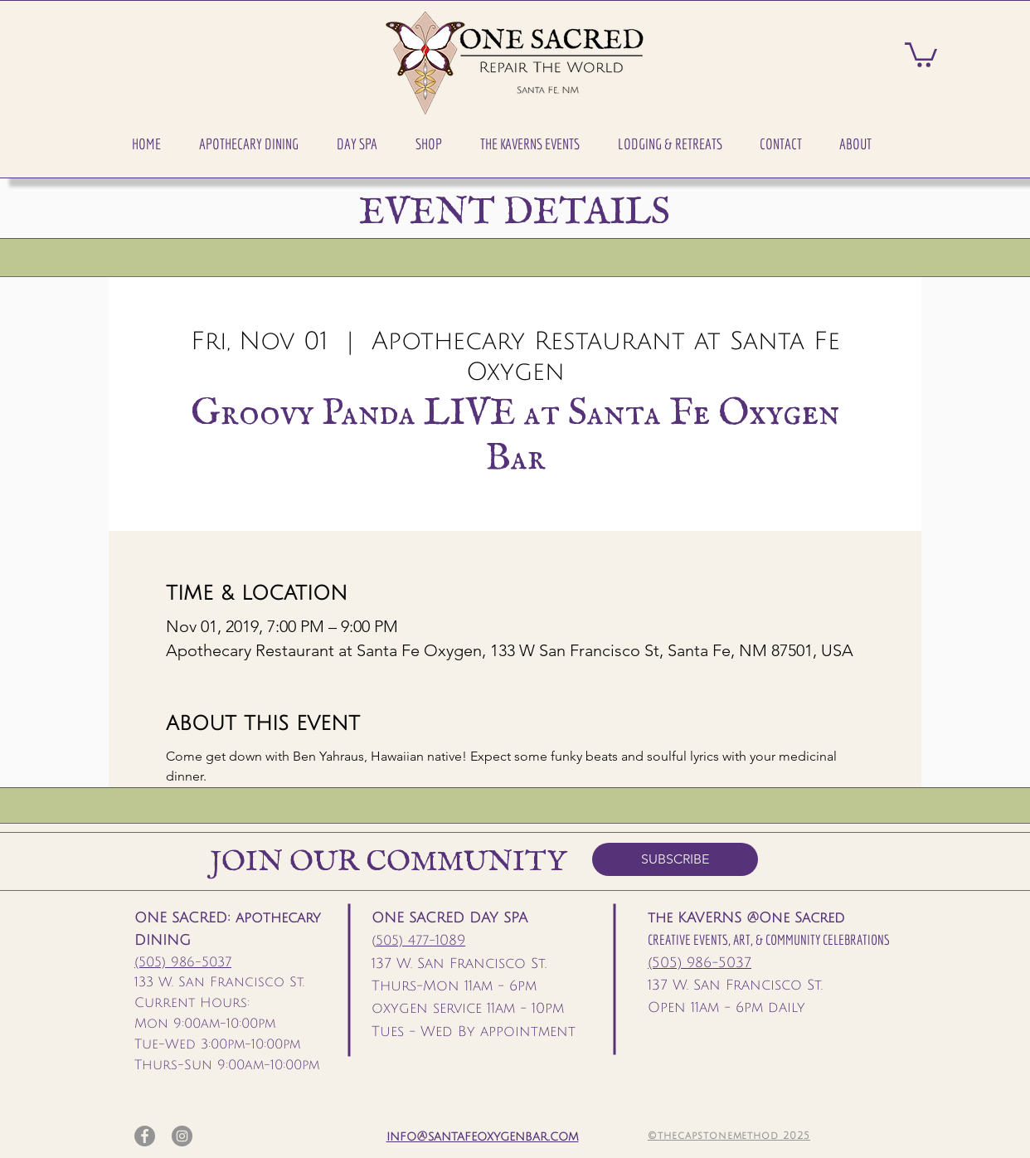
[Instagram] (182, 1136)
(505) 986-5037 (182, 962)
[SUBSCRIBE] (675, 859)
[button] (249, 144)
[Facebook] (144, 1136)
